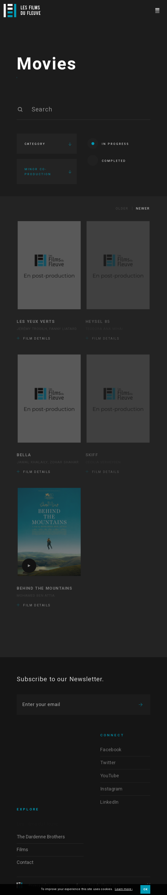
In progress (108, 143)
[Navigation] (157, 10)
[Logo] (22, 10)
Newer (143, 208)
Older (122, 208)
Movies (47, 64)
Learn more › (124, 889)
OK (145, 889)
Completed (106, 160)
